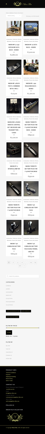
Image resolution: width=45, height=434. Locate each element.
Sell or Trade (9, 380)
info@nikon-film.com (11, 393)
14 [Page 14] (31, 262)
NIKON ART (8, 295)
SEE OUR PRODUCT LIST (13, 311)
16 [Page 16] (20, 266)
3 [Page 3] (17, 262)
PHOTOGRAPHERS (10, 301)
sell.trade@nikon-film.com (12, 401)
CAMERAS (8, 285)
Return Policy (9, 378)
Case (7, 349)
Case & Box (8, 352)
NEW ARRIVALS (26, 311)
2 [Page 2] (13, 262)
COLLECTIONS (9, 305)
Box (7, 345)
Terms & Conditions (11, 372)
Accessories (9, 39)
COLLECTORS (9, 298)
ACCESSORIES (9, 292)
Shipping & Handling (11, 376)
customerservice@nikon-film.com (14, 397)
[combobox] (14, 15)
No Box (7, 358)
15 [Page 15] (35, 262)
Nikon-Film (14, 427)
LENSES (8, 289)
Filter (9, 332)
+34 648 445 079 (10, 389)
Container (8, 355)
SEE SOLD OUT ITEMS (12, 316)
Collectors (15, 39)
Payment (8, 374)
